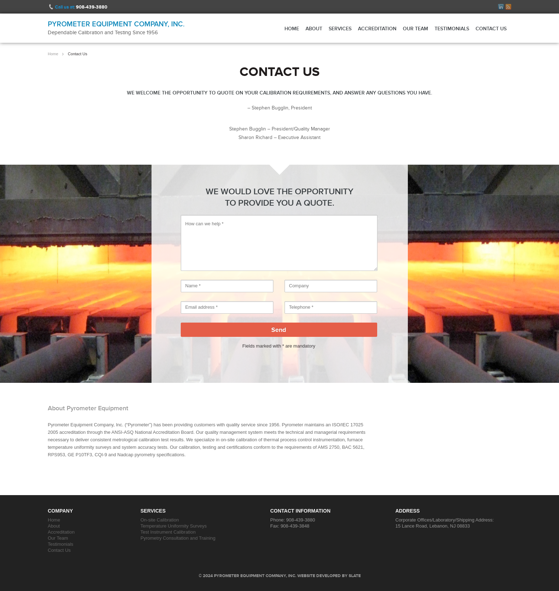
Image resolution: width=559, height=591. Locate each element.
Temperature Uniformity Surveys (173, 526)
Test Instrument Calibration (168, 532)
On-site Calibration (159, 520)
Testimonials (452, 28)
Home (291, 28)
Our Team (415, 28)
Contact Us (491, 28)
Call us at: (81, 7)
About (314, 28)
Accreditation (377, 28)
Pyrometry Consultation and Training (177, 538)
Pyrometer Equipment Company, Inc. (116, 24)
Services (340, 28)
